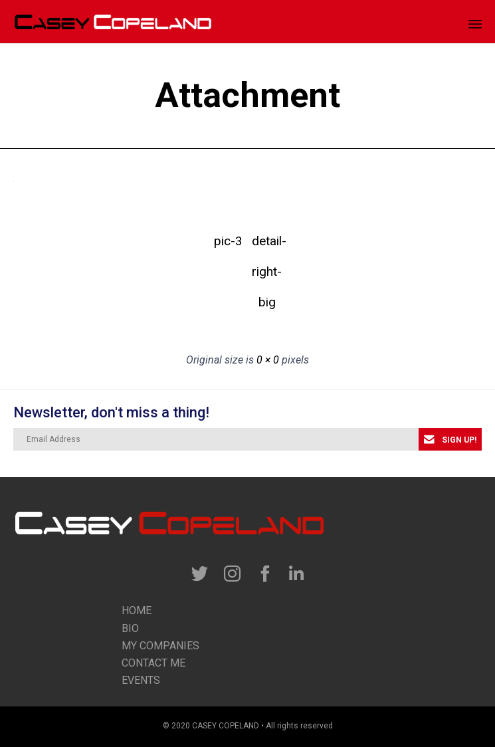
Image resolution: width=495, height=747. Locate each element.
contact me (153, 663)
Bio (130, 628)
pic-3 (228, 241)
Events (141, 680)
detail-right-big (267, 245)
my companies (160, 645)
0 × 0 (267, 360)
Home (136, 610)
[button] (450, 439)
